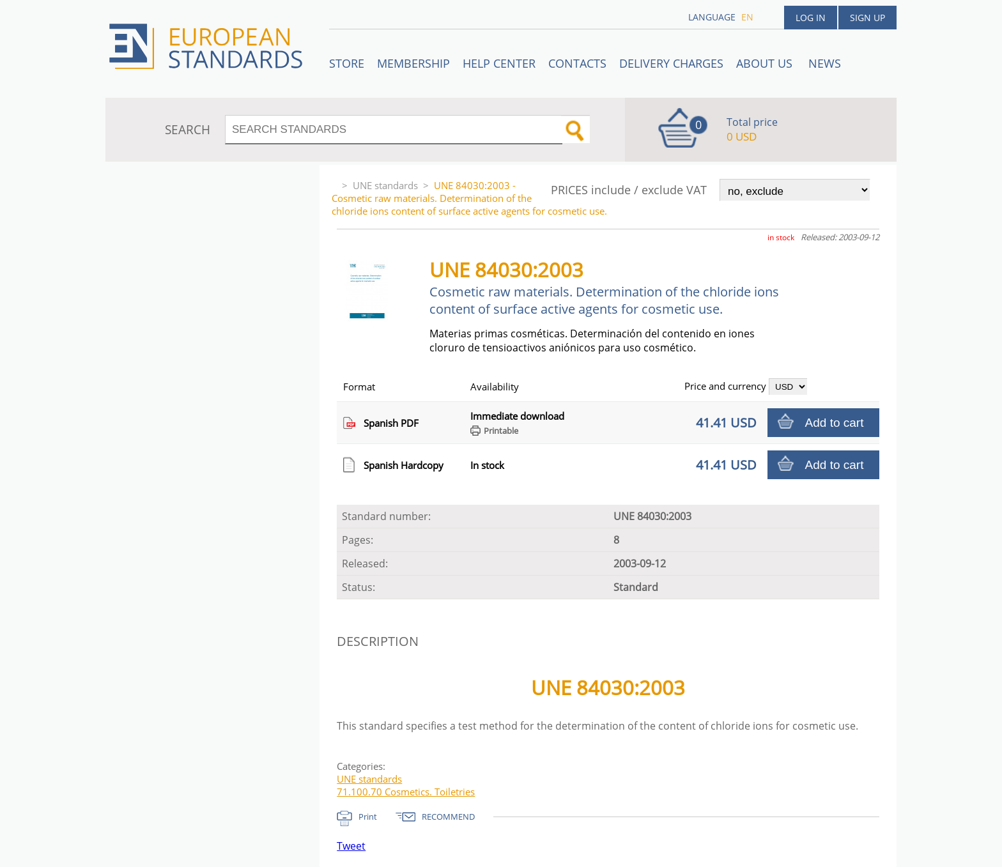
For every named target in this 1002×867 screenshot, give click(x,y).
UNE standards (385, 185)
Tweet (351, 846)
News (824, 63)
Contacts (577, 63)
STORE (346, 63)
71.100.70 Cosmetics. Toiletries (406, 791)
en (747, 17)
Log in (811, 18)
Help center (499, 63)
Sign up (867, 18)
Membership (413, 63)
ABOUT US (766, 63)
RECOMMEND (448, 816)
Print (367, 816)
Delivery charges (671, 63)
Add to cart (834, 422)
